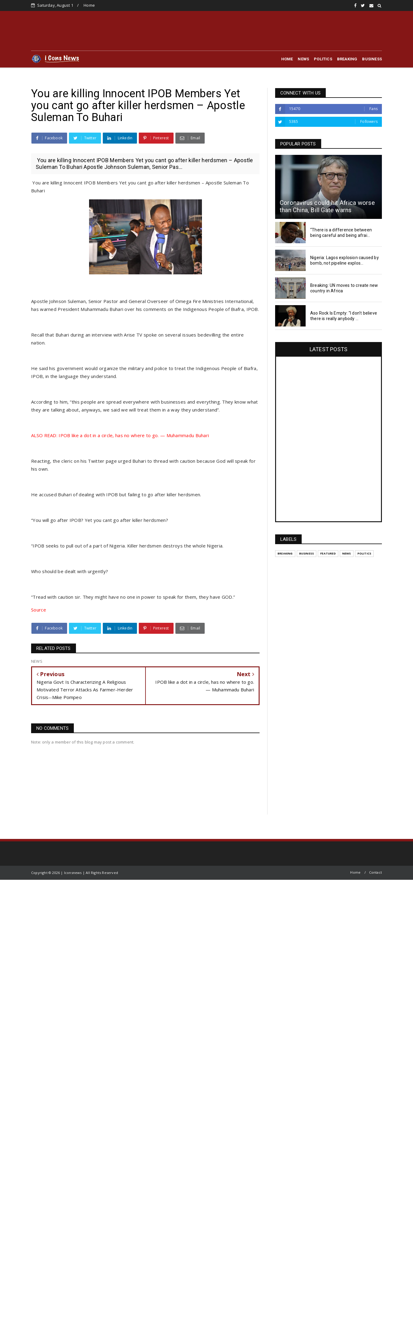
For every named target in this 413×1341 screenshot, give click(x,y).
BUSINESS (372, 59)
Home (89, 5)
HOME (287, 59)
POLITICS (323, 59)
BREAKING (347, 59)
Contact (375, 872)
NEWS (303, 59)
